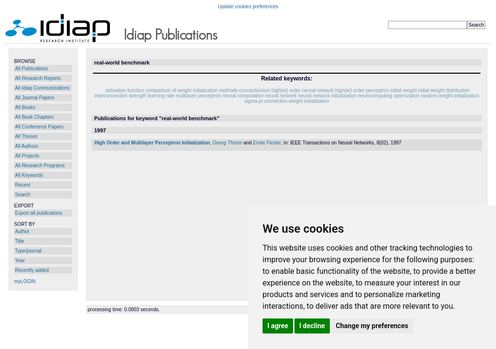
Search (23, 194)
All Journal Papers (34, 97)
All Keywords (29, 175)
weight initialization (309, 101)
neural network (281, 95)
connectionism (254, 90)
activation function (125, 90)
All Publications (31, 68)
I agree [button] (277, 326)
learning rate (161, 95)
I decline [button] (312, 326)
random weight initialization (450, 95)
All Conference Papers (39, 126)
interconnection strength (120, 95)
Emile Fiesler (267, 142)
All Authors (26, 146)
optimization (406, 95)
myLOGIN (24, 281)
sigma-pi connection (265, 101)
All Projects (27, 156)
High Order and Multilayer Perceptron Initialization (152, 142)
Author (22, 231)
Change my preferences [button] (372, 326)
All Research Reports (38, 78)
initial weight (403, 90)
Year (20, 260)
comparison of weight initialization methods (192, 90)
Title (19, 241)
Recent (23, 185)
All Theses (26, 136)
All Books (25, 107)
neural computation (243, 95)
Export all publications (38, 213)
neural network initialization (327, 95)
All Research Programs (40, 165)
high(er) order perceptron (362, 90)
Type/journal (28, 251)
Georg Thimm (227, 142)
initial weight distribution (443, 90)
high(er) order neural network (302, 90)
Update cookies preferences (248, 6)
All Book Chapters (34, 117)
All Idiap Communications (42, 88)
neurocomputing (374, 95)
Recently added (32, 270)
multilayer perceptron (198, 95)
